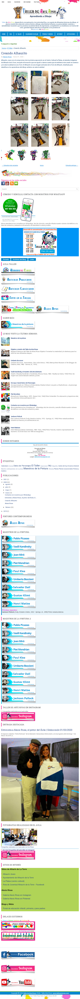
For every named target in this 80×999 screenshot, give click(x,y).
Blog (9, 2)
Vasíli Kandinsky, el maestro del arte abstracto (26, 372)
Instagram (27, 2)
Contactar (15, 39)
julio (7, 487)
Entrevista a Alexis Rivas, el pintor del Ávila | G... (20, 498)
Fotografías (55, 466)
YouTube (36, 2)
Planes (56, 469)
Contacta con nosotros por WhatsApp (24, 405)
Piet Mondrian (15, 394)
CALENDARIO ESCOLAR (32, 34)
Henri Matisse (15, 428)
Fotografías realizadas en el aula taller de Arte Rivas (17, 847)
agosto (8, 484)
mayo (7, 490)
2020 (5, 482)
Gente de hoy (62, 466)
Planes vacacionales (66, 469)
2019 (5, 511)
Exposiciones (71, 34)
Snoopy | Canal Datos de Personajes (23, 383)
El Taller (9, 48)
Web (3, 2)
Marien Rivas (7, 57)
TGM (34, 996)
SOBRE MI (5, 39)
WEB (24, 39)
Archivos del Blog (19, 259)
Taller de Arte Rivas (29, 993)
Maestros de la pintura (18, 338)
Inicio (42, 165)
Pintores (51, 469)
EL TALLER (18, 34)
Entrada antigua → (72, 165)
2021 (5, 479)
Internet (76, 466)
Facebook (17, 2)
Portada (6, 259)
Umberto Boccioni (17, 360)
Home (3, 34)
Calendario (4, 466)
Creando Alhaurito (14, 53)
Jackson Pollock (16, 416)
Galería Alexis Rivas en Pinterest (16, 899)
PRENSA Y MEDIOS (47, 34)
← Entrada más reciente (10, 165)
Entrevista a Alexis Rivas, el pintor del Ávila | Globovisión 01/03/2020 (36, 730)
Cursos (11, 466)
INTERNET (60, 34)
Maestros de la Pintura (36, 468)
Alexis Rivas (9, 503)
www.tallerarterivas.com (61, 993)
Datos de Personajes (22, 466)
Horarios (70, 466)
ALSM (54, 996)
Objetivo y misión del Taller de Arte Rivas (24, 349)
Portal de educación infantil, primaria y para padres (24, 908)
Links (32, 259)
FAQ (11, 34)
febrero (8, 507)
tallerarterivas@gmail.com (42, 457)
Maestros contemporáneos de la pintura (12, 469)
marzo (7, 493)
